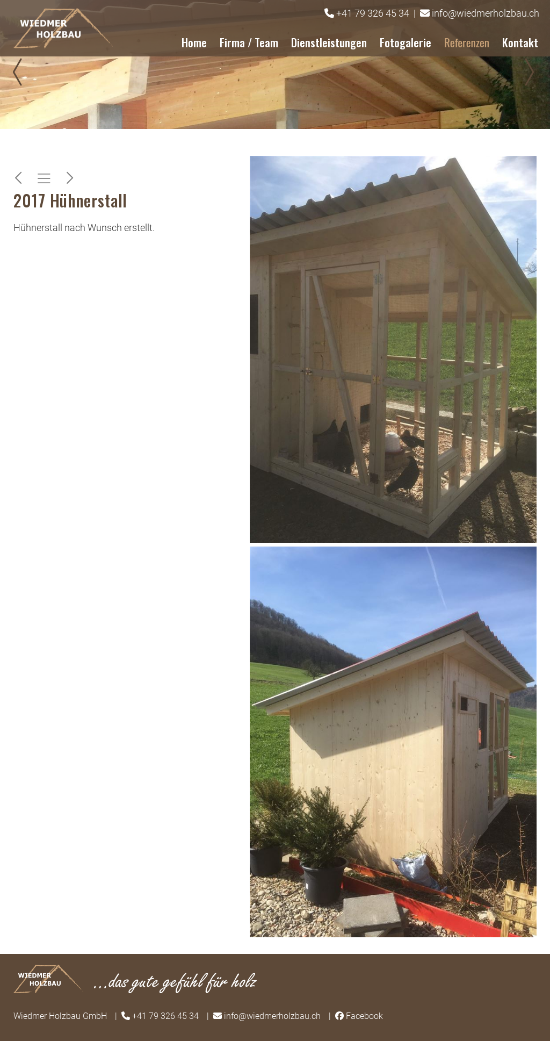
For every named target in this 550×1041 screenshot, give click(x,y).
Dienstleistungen (329, 42)
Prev (21, 72)
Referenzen (466, 42)
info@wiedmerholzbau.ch (485, 13)
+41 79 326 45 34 (372, 13)
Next (528, 72)
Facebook (364, 1016)
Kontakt (520, 42)
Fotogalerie (405, 42)
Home (194, 42)
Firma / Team (249, 42)
